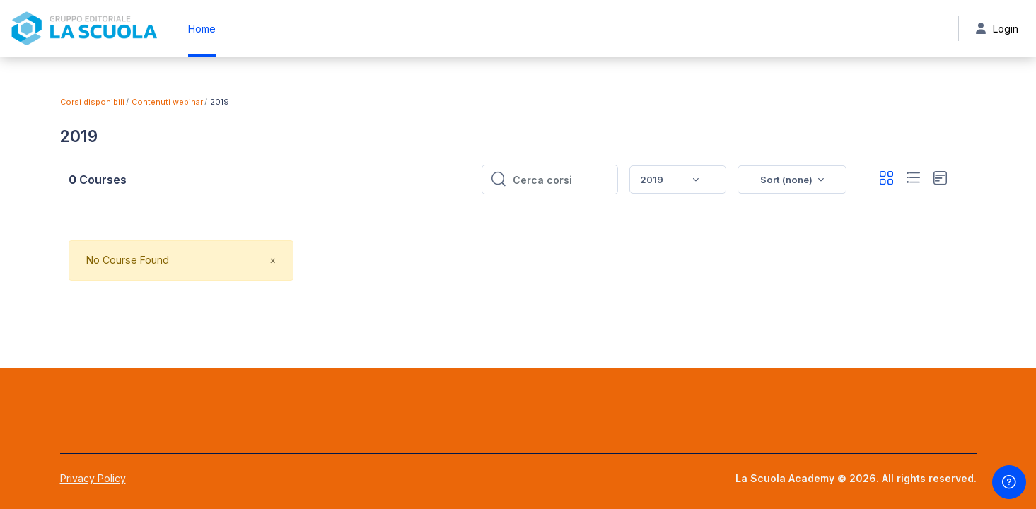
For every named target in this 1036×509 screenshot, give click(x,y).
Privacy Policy (93, 478)
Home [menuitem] (202, 29)
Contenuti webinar (167, 102)
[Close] (272, 261)
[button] (792, 179)
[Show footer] (1009, 482)
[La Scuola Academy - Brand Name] (84, 28)
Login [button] (996, 28)
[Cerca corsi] (561, 179)
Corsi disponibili (92, 102)
